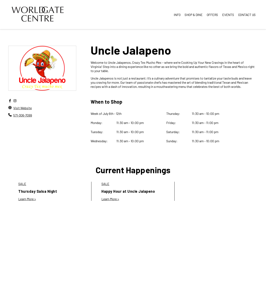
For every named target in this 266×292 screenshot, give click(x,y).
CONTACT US (247, 15)
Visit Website (22, 108)
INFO (177, 15)
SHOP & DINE (193, 15)
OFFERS (212, 15)
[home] (37, 14)
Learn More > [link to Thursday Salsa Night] (27, 199)
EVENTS (228, 15)
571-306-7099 (22, 115)
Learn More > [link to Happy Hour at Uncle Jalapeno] (110, 199)
